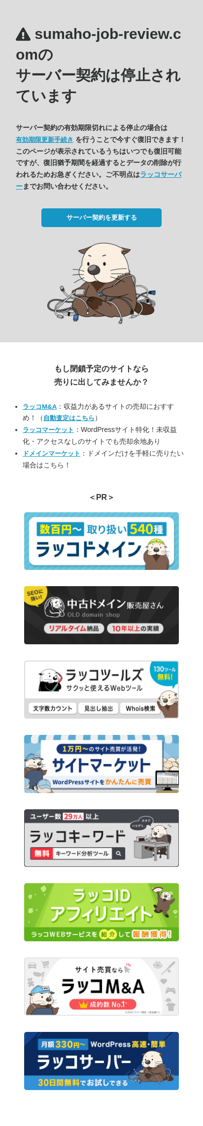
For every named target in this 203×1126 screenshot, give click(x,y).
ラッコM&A (40, 406)
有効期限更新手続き (44, 139)
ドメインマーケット (51, 453)
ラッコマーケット (48, 429)
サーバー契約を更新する (102, 217)
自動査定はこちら (69, 418)
